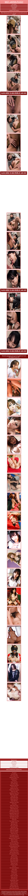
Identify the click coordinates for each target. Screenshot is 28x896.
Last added (14, 4)
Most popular (14, 5)
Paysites (14, 8)
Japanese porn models (14, 10)
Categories (14, 7)
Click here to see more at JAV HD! (13, 93)
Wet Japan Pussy (14, 2)
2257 (23, 894)
